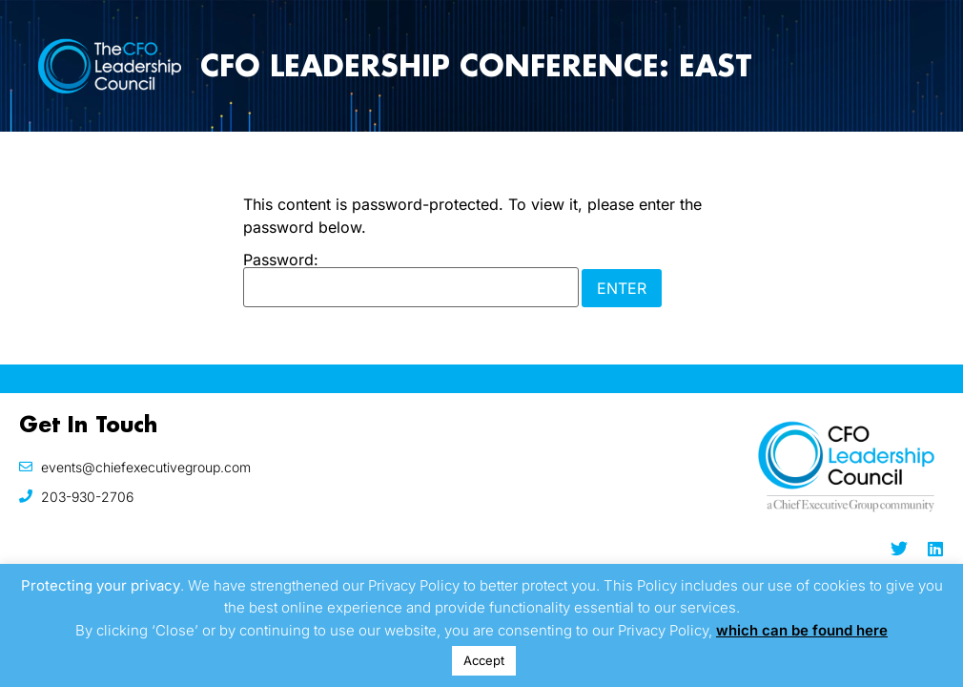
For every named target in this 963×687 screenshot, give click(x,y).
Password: (411, 279)
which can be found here (802, 630)
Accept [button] (483, 660)
